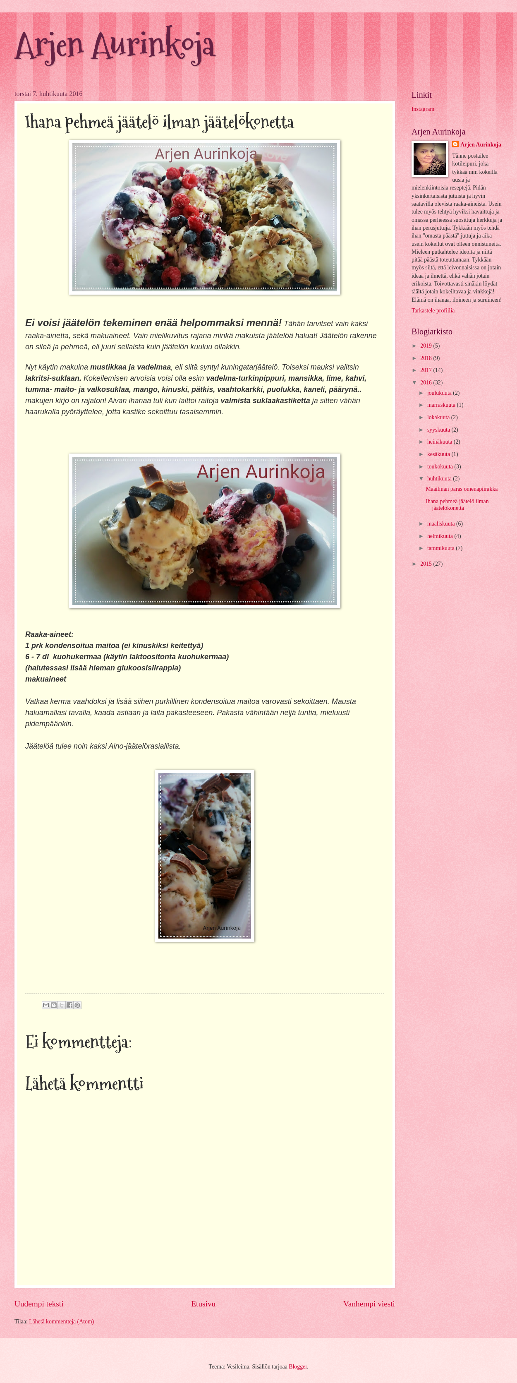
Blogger (298, 1367)
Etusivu (203, 1303)
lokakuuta (439, 417)
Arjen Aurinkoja (114, 44)
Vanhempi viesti (369, 1303)
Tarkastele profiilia (433, 310)
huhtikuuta (440, 478)
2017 (426, 370)
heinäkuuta (440, 442)
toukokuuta (441, 466)
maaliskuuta (441, 524)
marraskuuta (442, 405)
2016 (426, 382)
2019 (426, 346)
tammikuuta (441, 548)
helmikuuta (441, 536)
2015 (426, 564)
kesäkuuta (439, 454)
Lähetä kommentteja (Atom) (61, 1321)
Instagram (423, 109)
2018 (426, 358)
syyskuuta (439, 430)
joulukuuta (440, 393)
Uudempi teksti (39, 1303)
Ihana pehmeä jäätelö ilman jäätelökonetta (457, 504)
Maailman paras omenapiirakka (462, 489)
